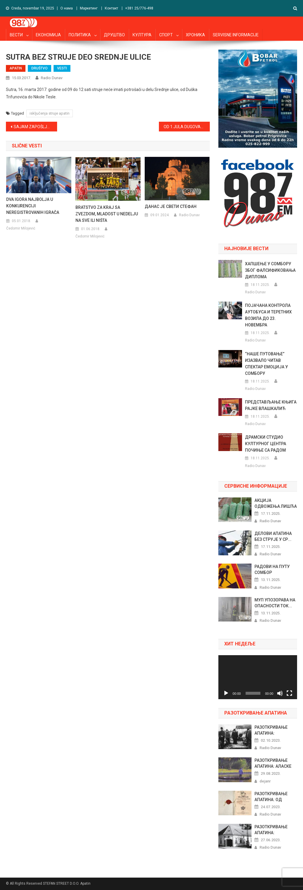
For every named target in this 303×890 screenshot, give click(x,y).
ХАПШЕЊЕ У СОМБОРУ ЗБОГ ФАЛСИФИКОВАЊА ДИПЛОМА (270, 270)
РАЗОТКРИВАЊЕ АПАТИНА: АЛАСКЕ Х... (272, 763)
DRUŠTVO (39, 68)
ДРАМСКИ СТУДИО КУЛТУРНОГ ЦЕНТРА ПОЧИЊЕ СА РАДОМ (265, 444)
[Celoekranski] (289, 693)
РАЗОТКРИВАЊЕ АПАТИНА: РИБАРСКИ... (271, 830)
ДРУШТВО (114, 34)
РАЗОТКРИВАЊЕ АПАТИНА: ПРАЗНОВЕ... (271, 730)
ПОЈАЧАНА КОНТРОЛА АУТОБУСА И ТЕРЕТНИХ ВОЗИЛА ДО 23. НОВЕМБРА (268, 315)
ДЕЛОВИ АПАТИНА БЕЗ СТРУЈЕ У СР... (273, 536)
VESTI (62, 68)
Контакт (111, 8)
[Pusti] (226, 693)
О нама (66, 8)
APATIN (15, 68)
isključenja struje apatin (50, 113)
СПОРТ (166, 34)
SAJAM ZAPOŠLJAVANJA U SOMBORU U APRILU (35, 126)
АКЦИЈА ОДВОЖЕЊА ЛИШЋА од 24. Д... (275, 503)
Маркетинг (89, 8)
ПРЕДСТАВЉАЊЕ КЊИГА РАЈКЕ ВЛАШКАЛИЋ (270, 405)
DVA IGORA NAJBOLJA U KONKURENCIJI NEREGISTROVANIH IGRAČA (32, 206)
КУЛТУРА (142, 34)
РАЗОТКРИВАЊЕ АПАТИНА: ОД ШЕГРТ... (271, 797)
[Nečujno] (280, 693)
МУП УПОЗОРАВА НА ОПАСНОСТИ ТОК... (274, 603)
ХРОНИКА (195, 34)
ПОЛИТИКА (80, 34)
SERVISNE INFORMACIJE (236, 34)
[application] (257, 677)
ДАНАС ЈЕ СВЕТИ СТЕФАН (170, 206)
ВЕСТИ (16, 34)
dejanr (265, 781)
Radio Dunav (51, 78)
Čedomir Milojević (20, 228)
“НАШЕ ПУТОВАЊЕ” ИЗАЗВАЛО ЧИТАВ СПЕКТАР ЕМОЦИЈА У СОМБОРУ (266, 364)
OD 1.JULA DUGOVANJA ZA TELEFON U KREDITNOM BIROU (187, 126)
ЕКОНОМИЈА (48, 34)
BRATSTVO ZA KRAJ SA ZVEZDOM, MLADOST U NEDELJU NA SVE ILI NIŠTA (106, 214)
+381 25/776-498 (139, 8)
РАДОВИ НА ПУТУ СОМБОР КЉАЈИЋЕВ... (272, 569)
